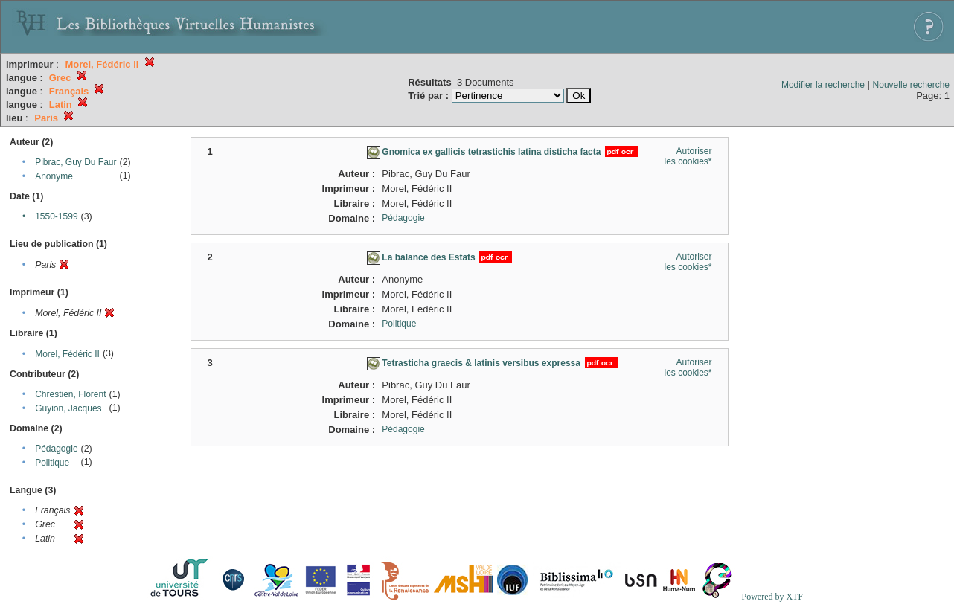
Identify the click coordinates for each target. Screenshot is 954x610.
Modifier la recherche (823, 85)
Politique (52, 463)
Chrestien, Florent (70, 394)
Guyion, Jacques (68, 408)
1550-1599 (56, 216)
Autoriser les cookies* (687, 156)
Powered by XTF (772, 596)
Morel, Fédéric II (67, 354)
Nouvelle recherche (911, 85)
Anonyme (54, 176)
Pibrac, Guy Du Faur (75, 162)
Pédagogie (56, 448)
